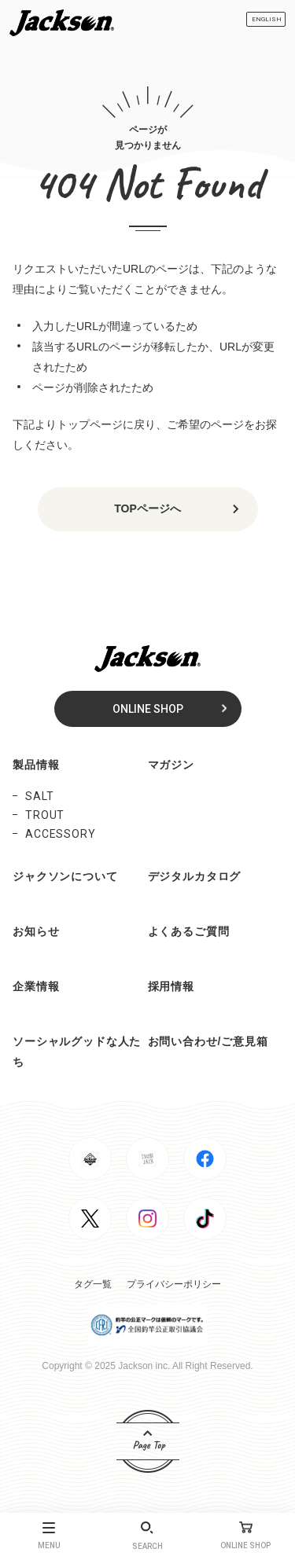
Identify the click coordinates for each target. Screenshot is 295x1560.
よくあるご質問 (189, 931)
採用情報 (171, 986)
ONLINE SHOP (147, 709)
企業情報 (36, 986)
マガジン (171, 764)
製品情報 (36, 764)
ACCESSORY (60, 834)
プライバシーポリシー (174, 1284)
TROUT (45, 815)
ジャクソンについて (65, 876)
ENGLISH (267, 19)
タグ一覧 (93, 1284)
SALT (39, 796)
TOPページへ (147, 508)
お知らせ (36, 931)
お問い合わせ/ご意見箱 (208, 1041)
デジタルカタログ (195, 876)
